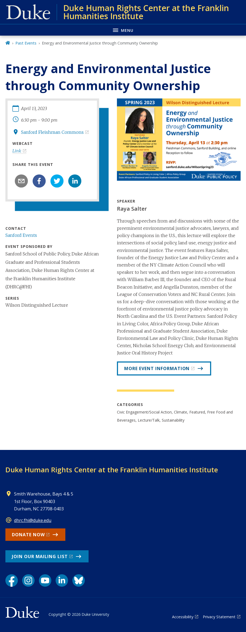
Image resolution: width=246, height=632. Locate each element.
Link (16, 150)
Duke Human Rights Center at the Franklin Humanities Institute (111, 469)
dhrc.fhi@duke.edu (32, 520)
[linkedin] (75, 181)
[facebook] (39, 181)
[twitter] (57, 181)
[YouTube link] (45, 580)
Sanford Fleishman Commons (52, 132)
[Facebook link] (11, 580)
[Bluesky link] (78, 580)
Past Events (25, 43)
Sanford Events (21, 235)
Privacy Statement (219, 616)
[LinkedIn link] (62, 580)
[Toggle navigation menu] (123, 30)
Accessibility (182, 616)
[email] (21, 181)
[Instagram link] (28, 580)
